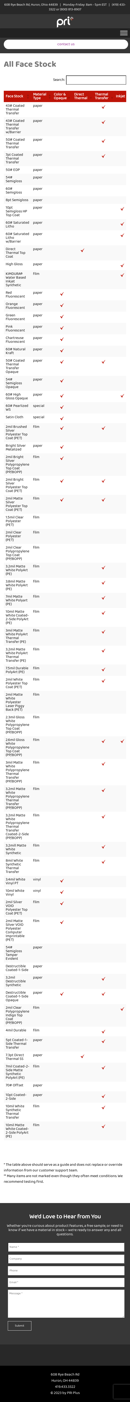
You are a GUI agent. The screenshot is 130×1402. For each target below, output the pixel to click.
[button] (27, 96)
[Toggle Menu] (124, 33)
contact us (66, 44)
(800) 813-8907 (70, 9)
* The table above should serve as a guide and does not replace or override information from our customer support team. (63, 1167)
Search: (59, 80)
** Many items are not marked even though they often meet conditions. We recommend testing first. (63, 1179)
